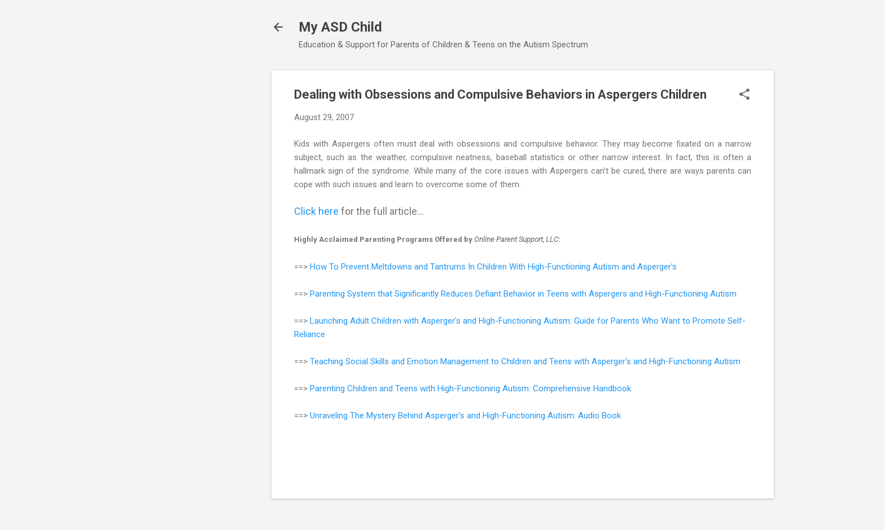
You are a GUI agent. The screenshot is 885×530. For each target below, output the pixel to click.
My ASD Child (340, 27)
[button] (744, 95)
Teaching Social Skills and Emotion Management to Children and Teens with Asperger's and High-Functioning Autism (525, 361)
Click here (316, 211)
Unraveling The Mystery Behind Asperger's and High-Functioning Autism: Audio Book (465, 415)
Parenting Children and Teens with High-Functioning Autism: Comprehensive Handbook (470, 388)
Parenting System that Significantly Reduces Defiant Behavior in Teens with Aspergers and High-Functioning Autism (523, 294)
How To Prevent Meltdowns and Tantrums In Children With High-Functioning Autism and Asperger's (493, 267)
